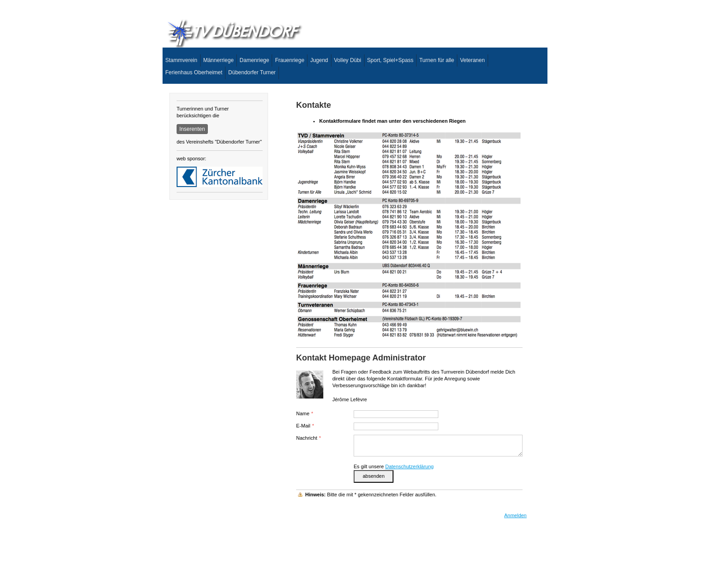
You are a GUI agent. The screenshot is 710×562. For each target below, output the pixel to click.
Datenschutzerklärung (409, 466)
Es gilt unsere (394, 466)
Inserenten (192, 129)
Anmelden (515, 515)
